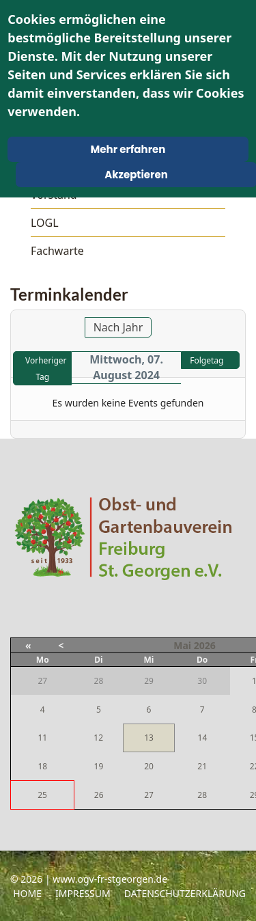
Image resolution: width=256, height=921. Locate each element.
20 (149, 766)
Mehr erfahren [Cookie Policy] (128, 149)
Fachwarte (57, 250)
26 (99, 795)
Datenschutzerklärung (185, 893)
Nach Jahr (118, 327)
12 (98, 737)
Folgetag (206, 360)
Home (27, 893)
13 (149, 737)
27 (149, 795)
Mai (182, 645)
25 (42, 795)
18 (42, 766)
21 (202, 766)
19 (99, 766)
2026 (205, 645)
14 (203, 737)
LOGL (45, 222)
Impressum (83, 893)
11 (42, 737)
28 (202, 795)
